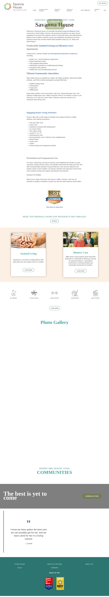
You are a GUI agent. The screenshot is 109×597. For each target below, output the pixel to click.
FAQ (105, 9)
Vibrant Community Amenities (43, 73)
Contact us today (33, 181)
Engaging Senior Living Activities (41, 112)
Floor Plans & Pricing (43, 10)
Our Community (85, 9)
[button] (102, 3)
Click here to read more (54, 207)
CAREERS (54, 567)
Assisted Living (61, 31)
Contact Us (97, 10)
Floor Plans (19, 563)
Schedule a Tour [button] (54, 27)
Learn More (28, 269)
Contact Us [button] (54, 21)
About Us (89, 563)
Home (34, 9)
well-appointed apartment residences (64, 53)
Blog (20, 567)
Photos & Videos (57, 10)
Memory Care (75, 31)
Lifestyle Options (70, 10)
